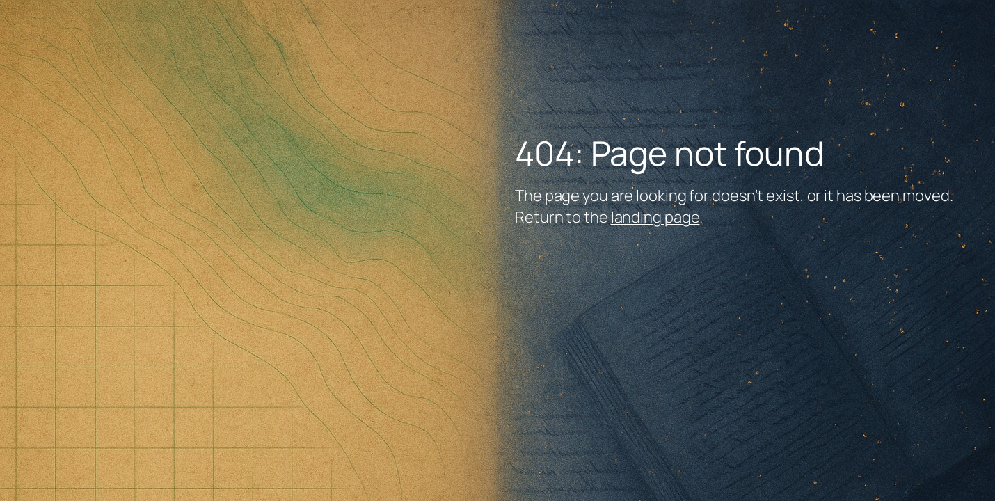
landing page (655, 217)
